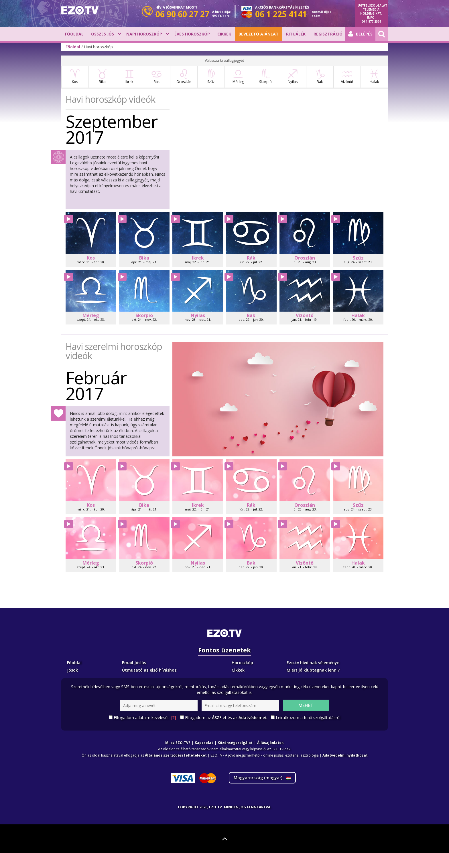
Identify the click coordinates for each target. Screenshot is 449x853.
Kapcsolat (204, 742)
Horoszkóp (242, 662)
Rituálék (296, 34)
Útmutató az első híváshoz (149, 670)
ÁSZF (216, 717)
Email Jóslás (134, 662)
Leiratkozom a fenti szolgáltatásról (308, 717)
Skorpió (265, 76)
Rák (156, 76)
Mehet (306, 705)
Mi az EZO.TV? (177, 742)
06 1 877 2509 (371, 21)
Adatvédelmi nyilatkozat (345, 755)
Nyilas (292, 76)
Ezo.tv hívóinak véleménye (313, 662)
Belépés (360, 34)
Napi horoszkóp (144, 34)
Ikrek (129, 76)
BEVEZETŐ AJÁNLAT (259, 34)
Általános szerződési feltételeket (176, 755)
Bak (320, 76)
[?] (173, 717)
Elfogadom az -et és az (226, 718)
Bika (102, 76)
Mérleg (238, 76)
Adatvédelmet (253, 717)
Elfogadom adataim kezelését (145, 718)
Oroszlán (183, 76)
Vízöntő (347, 76)
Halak (374, 76)
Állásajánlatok (270, 742)
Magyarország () (262, 777)
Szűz (211, 76)
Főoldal (74, 34)
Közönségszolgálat (235, 742)
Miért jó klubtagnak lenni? (313, 670)
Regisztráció (328, 34)
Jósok (72, 670)
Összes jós (102, 34)
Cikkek (224, 34)
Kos (75, 76)
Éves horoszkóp (192, 34)
